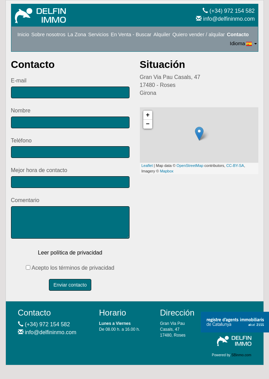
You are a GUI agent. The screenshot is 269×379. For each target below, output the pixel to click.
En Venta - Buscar (131, 34)
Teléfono (21, 140)
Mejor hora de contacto (39, 170)
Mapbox (166, 171)
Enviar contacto (70, 285)
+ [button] (148, 115)
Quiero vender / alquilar (198, 34)
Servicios (98, 34)
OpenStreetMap (190, 165)
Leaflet (147, 165)
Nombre (21, 110)
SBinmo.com (241, 355)
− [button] (148, 124)
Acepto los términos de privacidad (70, 268)
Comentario (25, 200)
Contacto (238, 34)
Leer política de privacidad (70, 253)
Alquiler (162, 34)
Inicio (23, 34)
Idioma (243, 44)
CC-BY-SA (235, 165)
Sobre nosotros (48, 34)
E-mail (19, 80)
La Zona (77, 34)
